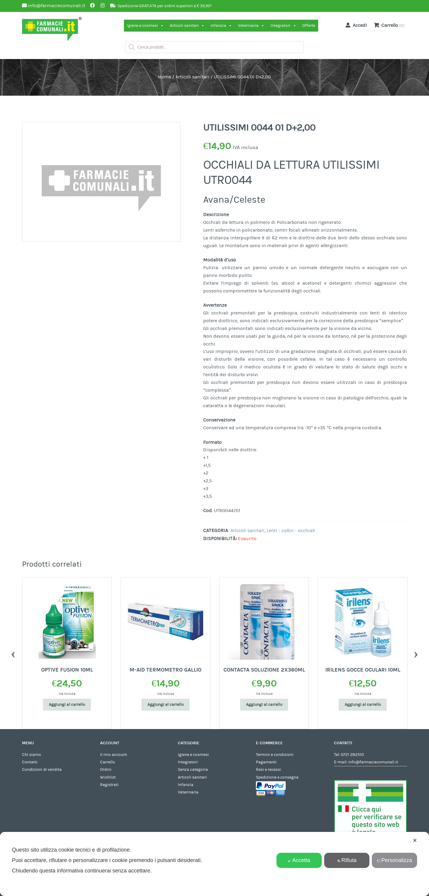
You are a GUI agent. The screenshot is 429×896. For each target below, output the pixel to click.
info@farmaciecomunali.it (373, 762)
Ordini (105, 769)
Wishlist (108, 777)
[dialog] (214, 864)
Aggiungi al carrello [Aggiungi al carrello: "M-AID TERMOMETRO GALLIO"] (165, 704)
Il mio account (113, 754)
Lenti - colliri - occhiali (291, 530)
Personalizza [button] (394, 860)
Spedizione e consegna (277, 777)
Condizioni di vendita (42, 769)
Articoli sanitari (187, 25)
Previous (13, 653)
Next (415, 653)
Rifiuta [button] (347, 860)
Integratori (283, 25)
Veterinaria (251, 25)
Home (164, 77)
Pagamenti (266, 762)
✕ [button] (415, 841)
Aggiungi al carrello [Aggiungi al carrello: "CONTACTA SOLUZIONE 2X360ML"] (264, 704)
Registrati (109, 784)
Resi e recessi (268, 769)
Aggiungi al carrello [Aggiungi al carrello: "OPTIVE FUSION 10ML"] (67, 704)
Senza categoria (193, 769)
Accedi (355, 25)
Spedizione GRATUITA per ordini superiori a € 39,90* (164, 6)
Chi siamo (31, 754)
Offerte (308, 25)
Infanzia (221, 25)
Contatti (30, 762)
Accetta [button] (299, 860)
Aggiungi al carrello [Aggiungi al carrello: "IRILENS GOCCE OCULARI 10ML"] (363, 704)
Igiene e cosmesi (145, 25)
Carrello (107, 762)
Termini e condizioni (274, 754)
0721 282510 (352, 754)
